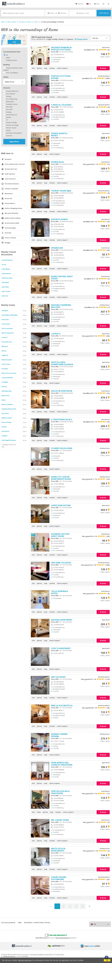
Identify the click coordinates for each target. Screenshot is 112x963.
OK (107, 960)
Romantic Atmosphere (12, 133)
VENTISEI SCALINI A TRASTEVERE (60, 792)
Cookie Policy (60, 954)
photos (39, 68)
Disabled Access (10, 104)
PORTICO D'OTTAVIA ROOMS (61, 77)
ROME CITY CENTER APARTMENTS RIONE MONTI (61, 479)
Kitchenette (8, 102)
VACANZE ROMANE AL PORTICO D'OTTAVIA (61, 48)
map (14, 42)
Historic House (9, 128)
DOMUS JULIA (57, 162)
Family (6, 130)
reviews (52, 68)
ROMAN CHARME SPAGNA (59, 735)
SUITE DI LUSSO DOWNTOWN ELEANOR (62, 363)
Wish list (79, 4)
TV (5, 120)
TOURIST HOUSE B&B (61, 191)
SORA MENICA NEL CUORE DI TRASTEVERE (61, 763)
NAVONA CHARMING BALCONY (61, 306)
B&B (2, 22)
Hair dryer (8, 107)
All (6, 55)
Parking (7, 96)
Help (96, 4)
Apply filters (14, 142)
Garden (7, 117)
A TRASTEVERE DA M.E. (61, 419)
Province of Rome (25, 22)
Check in (51, 13)
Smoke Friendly (10, 122)
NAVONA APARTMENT (61, 620)
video (39, 812)
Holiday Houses (10, 60)
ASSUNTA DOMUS (59, 219)
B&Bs (7, 58)
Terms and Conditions (37, 954)
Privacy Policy (48, 954)
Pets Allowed (9, 94)
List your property (8, 922)
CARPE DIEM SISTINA (61, 505)
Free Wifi (7, 109)
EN (90, 4)
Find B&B (103, 13)
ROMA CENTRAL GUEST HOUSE (62, 277)
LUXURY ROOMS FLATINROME (58, 878)
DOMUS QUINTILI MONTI (59, 134)
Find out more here (25, 960)
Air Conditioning (10, 99)
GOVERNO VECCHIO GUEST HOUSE (60, 535)
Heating (7, 112)
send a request (62, 68)
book (103, 68)
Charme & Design (10, 125)
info (33, 68)
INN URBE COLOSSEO (61, 562)
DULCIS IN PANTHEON (61, 391)
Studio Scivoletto (9, 956)
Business (7, 136)
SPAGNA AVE (57, 248)
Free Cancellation (10, 73)
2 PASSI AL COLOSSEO (61, 105)
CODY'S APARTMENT (61, 648)
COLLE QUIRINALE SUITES (59, 592)
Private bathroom (10, 91)
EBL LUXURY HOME (60, 820)
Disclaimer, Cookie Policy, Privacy (37, 922)
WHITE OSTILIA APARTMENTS (58, 849)
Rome (36, 22)
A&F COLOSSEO (58, 677)
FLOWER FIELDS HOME (61, 448)
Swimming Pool (10, 115)
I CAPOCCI (55, 333)
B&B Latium (11, 22)
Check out (62, 13)
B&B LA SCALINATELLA (62, 705)
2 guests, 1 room (82, 13)
